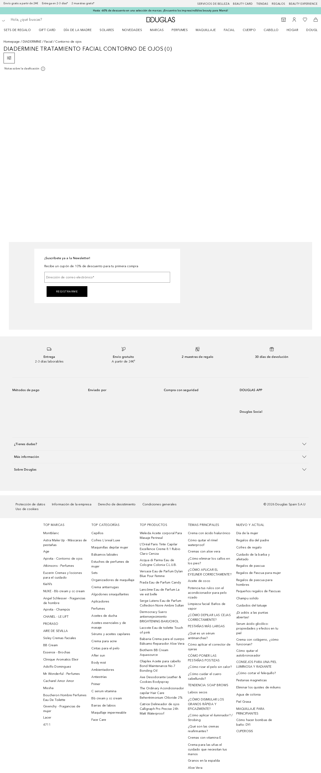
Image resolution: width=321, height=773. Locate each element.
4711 (47, 725)
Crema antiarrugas (105, 587)
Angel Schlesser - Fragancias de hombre (64, 600)
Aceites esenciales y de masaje (108, 625)
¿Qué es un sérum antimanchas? (201, 635)
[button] (160, 444)
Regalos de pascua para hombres (254, 582)
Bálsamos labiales (104, 554)
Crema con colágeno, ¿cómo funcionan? (257, 642)
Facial (229, 30)
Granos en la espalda (204, 761)
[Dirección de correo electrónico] (107, 277)
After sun (98, 655)
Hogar (292, 30)
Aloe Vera (195, 768)
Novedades (132, 30)
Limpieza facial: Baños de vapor (206, 606)
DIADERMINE (32, 42)
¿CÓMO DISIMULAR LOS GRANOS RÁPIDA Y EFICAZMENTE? (206, 704)
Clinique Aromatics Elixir (60, 659)
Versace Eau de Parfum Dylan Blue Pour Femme (161, 573)
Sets (94, 573)
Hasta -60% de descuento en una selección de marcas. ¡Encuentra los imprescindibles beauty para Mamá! (160, 10)
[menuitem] (20, 30)
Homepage (12, 42)
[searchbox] (43, 20)
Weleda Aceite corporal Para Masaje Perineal (161, 535)
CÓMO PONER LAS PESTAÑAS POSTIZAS (204, 658)
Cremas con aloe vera (204, 551)
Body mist (98, 663)
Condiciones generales (159, 504)
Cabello (271, 30)
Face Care (98, 720)
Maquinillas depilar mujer (109, 547)
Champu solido (247, 598)
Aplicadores (100, 601)
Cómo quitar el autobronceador (248, 653)
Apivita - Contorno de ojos (62, 558)
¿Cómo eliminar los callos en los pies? (209, 561)
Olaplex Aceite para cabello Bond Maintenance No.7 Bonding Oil (160, 666)
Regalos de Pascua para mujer (258, 573)
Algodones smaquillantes (110, 594)
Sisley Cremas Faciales (59, 638)
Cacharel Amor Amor (58, 681)
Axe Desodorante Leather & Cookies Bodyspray (160, 679)
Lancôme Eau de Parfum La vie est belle (160, 592)
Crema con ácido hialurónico (209, 533)
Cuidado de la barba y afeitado (253, 557)
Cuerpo (249, 30)
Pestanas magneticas (251, 680)
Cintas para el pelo (105, 648)
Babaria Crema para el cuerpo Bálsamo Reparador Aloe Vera (162, 641)
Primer (95, 684)
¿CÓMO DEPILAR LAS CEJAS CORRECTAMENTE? (209, 617)
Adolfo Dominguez (57, 667)
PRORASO (50, 624)
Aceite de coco (199, 581)
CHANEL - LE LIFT (55, 617)
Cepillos (97, 533)
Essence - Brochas (56, 652)
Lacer (47, 717)
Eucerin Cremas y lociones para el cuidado (62, 575)
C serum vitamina (103, 691)
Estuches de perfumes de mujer (110, 564)
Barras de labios (103, 705)
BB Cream (50, 645)
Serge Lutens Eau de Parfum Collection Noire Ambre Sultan (162, 603)
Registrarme (67, 291)
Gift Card (47, 30)
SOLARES (107, 30)
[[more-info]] (25, 68)
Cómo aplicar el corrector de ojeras (209, 647)
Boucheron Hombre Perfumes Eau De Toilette (64, 697)
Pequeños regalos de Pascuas (258, 591)
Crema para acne (104, 641)
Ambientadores (102, 670)
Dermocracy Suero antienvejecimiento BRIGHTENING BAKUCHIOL (159, 616)
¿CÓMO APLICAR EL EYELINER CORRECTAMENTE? (209, 572)
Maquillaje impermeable (108, 713)
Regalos (278, 3)
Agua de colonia (248, 694)
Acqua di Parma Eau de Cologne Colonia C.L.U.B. (158, 562)
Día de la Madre (78, 30)
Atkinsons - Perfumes (58, 566)
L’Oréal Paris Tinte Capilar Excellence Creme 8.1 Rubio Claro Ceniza (160, 549)
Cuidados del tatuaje (251, 605)
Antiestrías (99, 677)
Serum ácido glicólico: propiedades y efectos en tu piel (257, 628)
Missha (48, 688)
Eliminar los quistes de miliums (258, 687)
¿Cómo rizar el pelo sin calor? (210, 667)
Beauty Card (243, 3)
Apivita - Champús (56, 609)
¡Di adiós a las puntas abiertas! (252, 615)
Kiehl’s (47, 584)
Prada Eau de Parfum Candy (160, 582)
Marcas (157, 30)
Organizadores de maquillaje (112, 580)
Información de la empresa (71, 504)
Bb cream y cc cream (106, 698)
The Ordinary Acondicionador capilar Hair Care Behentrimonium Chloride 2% (162, 693)
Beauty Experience (303, 3)
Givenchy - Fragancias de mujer (61, 708)
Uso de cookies (27, 509)
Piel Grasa (243, 702)
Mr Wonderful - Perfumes (61, 674)
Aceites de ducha (104, 616)
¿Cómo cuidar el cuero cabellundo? (204, 676)
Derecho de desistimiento (117, 504)
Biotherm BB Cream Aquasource (154, 652)
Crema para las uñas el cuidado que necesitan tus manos (207, 749)
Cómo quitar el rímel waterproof (203, 542)
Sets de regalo (17, 30)
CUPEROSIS (244, 731)
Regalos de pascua (250, 566)
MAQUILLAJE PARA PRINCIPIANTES (250, 711)
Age (46, 551)
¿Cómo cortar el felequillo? (256, 673)
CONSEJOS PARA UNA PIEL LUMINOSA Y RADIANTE (256, 664)
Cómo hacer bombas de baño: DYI (254, 722)
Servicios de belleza (213, 3)
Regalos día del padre (252, 540)
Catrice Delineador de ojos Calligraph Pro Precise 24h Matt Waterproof (159, 708)
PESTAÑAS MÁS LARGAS (206, 626)
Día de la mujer (247, 533)
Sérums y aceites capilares (110, 634)
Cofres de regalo (249, 547)
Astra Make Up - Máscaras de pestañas (65, 542)
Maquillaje (206, 30)
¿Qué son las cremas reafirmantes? (203, 729)
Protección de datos (30, 504)
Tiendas (262, 3)
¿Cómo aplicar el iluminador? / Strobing (210, 717)
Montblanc (51, 533)
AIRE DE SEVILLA (55, 631)
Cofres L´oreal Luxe (105, 540)
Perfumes (180, 30)
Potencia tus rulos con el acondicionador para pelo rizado (207, 592)
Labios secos (197, 692)
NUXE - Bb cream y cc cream (64, 591)
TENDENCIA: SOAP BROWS (208, 685)
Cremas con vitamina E (204, 738)
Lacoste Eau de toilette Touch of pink (161, 630)
